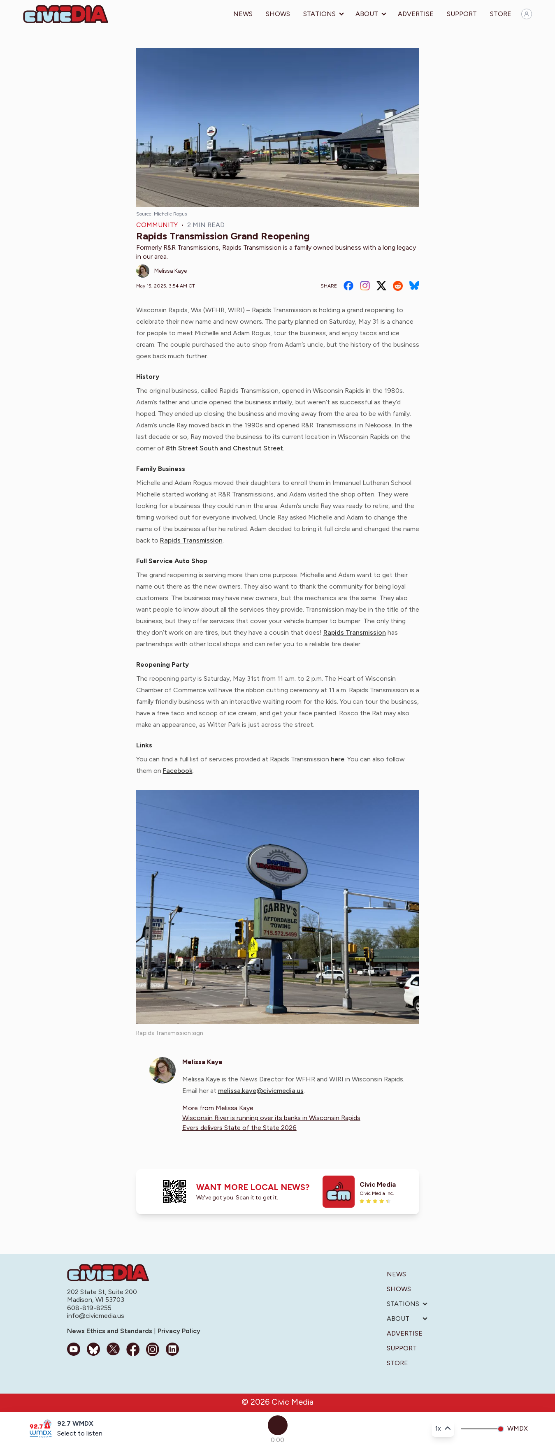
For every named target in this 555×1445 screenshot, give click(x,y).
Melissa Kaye (170, 270)
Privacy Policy (178, 1331)
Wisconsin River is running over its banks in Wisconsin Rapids (271, 1118)
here (337, 759)
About (366, 14)
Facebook (178, 771)
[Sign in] (526, 14)
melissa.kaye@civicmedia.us (261, 1091)
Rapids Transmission (191, 540)
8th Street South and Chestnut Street (224, 448)
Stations (319, 14)
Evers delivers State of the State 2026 (239, 1128)
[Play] (278, 1425)
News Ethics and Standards (110, 1331)
